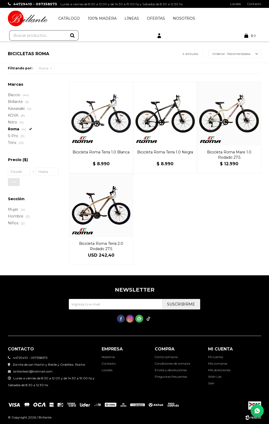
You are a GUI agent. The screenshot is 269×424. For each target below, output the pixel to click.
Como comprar (166, 357)
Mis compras (217, 363)
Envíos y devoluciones (171, 370)
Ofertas (156, 18)
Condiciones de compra (172, 363)
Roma (43, 68)
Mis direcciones (219, 370)
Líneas (132, 18)
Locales (235, 4)
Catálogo (69, 18)
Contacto (254, 4)
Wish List (215, 377)
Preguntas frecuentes (171, 377)
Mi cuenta (215, 357)
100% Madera (102, 18)
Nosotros (184, 18)
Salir (211, 383)
